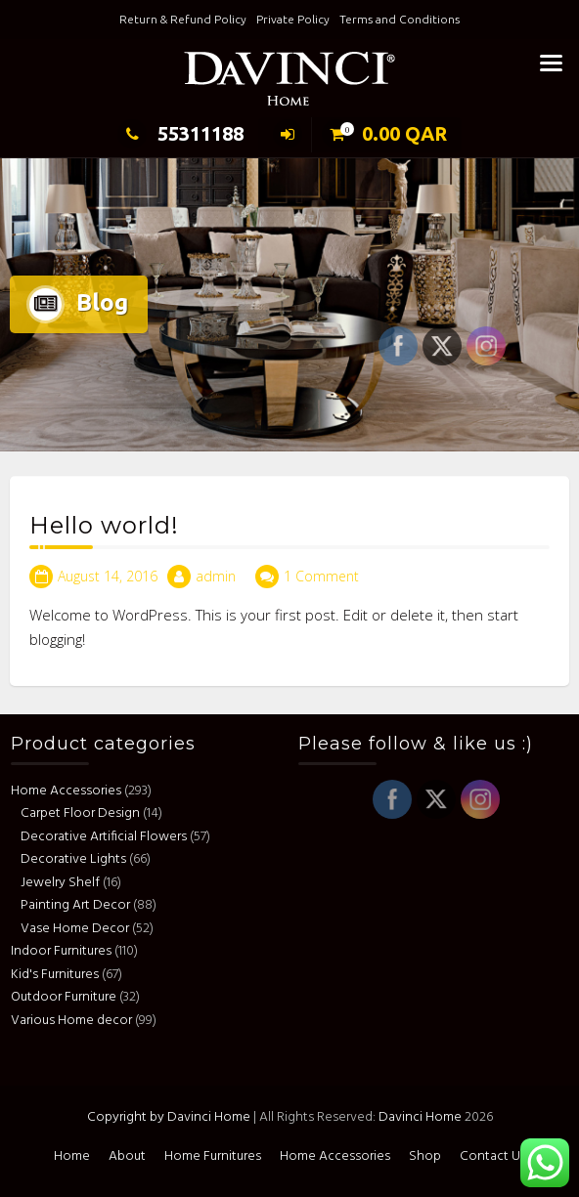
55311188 (180, 133)
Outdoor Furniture (66, 997)
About (127, 1156)
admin (216, 578)
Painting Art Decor (78, 905)
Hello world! (104, 528)
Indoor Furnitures (64, 951)
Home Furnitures (212, 1156)
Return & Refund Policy (182, 19)
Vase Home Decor (77, 929)
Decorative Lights (76, 859)
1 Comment (321, 578)
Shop (425, 1156)
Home (72, 1156)
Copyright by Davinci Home (168, 1117)
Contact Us (493, 1156)
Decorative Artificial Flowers (106, 837)
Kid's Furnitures (58, 974)
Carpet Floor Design (83, 813)
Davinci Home (420, 1117)
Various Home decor (74, 1020)
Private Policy (293, 19)
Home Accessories (69, 791)
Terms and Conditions (399, 19)
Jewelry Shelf (63, 883)
